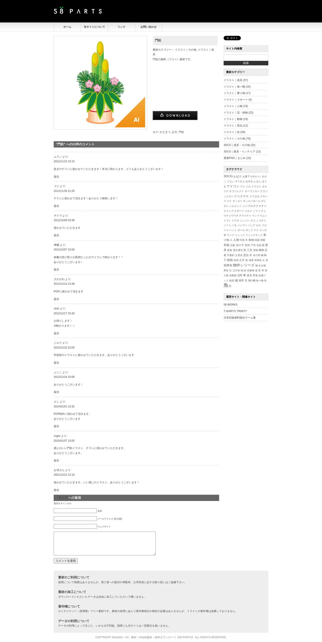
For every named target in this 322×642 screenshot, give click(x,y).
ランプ (230, 235)
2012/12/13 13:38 (64, 283)
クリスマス (241, 196)
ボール (241, 230)
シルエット (235, 206)
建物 (261, 250)
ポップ (249, 230)
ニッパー (245, 220)
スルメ (248, 211)
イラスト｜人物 (233, 106)
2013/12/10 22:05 (64, 347)
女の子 (240, 245)
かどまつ (165, 132)
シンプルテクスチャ (254, 206)
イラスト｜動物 (233, 119)
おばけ (237, 176)
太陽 (232, 245)
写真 (242, 240)
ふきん (257, 181)
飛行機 (251, 280)
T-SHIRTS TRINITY (235, 311)
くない (230, 181)
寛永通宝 (238, 250)
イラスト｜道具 (233, 80)
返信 (56, 176)
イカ (248, 186)
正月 (174, 132)
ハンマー (242, 225)
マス (256, 230)
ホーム (67, 26)
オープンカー (252, 191)
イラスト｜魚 (232, 132)
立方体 (236, 270)
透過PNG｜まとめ (235, 158)
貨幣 (239, 275)
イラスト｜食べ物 (234, 86)
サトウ (63, 497)
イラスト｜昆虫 (233, 125)
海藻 (251, 260)
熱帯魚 (228, 265)
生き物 (262, 265)
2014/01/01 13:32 (64, 406)
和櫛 (262, 240)
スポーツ (239, 211)
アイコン (233, 186)
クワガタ (254, 196)
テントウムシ (259, 215)
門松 (158, 40)
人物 (236, 240)
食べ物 (259, 280)
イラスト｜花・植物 (236, 112)
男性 (226, 270)
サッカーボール (251, 201)
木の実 (256, 255)
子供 (253, 245)
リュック (240, 235)
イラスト (256, 186)
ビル (258, 225)
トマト (227, 220)
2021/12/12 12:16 (64, 474)
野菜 (255, 275)
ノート (227, 225)
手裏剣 (230, 255)
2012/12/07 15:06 (64, 249)
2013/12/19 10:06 (64, 377)
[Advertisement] (216, 11)
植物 (230, 260)
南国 (257, 240)
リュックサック (254, 235)
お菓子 (246, 176)
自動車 (250, 270)
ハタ (234, 225)
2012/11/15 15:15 (64, 161)
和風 (226, 245)
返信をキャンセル (63, 503)
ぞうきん (240, 181)
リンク (121, 26)
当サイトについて (94, 26)
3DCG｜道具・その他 (237, 145)
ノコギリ (261, 220)
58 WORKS (230, 304)
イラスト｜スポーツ (236, 99)
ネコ (252, 220)
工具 (249, 250)
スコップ (228, 211)
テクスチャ (245, 215)
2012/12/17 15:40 (64, 313)
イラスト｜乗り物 (234, 93)
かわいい (255, 176)
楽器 (236, 260)
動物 (251, 239)
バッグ (251, 225)
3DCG (228, 176)
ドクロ (235, 220)
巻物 (255, 250)
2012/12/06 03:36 (64, 220)
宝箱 (258, 245)
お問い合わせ (148, 26)
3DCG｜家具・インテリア (239, 151)
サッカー (237, 201)
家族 (229, 250)
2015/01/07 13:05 (64, 440)
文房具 (239, 255)
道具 (249, 275)
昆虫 (246, 255)
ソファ (256, 211)
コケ (229, 201)
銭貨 (231, 280)
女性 (247, 245)
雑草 (241, 280)
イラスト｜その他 (185, 49)
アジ (242, 186)
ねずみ (249, 181)
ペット (233, 230)
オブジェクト (236, 191)
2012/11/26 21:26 (64, 191)
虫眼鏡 (233, 275)
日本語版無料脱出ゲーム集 (240, 317)
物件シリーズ (243, 265)
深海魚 (258, 260)
